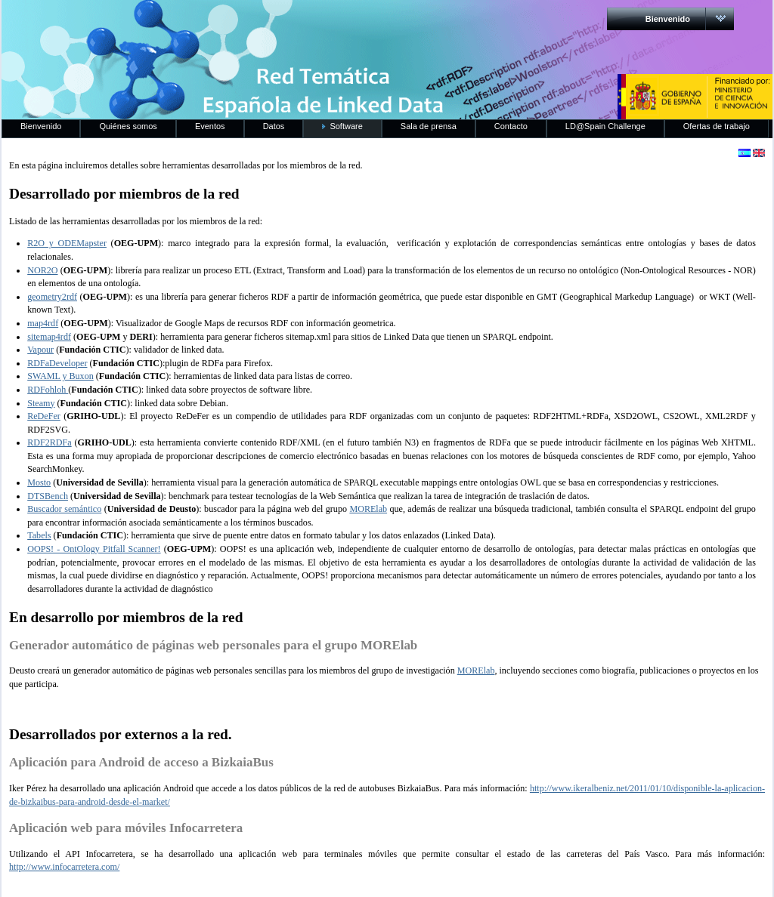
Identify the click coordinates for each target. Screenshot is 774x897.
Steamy (40, 403)
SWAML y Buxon (60, 376)
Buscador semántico (64, 509)
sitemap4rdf (49, 336)
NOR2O (42, 270)
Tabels (39, 535)
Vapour (40, 349)
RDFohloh (47, 389)
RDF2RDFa (49, 442)
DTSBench (47, 496)
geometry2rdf (52, 296)
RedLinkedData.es (159, 22)
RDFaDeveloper (57, 363)
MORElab (368, 509)
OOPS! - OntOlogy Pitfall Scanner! (93, 549)
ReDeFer (43, 416)
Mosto (39, 482)
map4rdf (42, 323)
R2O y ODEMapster (67, 243)
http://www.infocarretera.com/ (64, 867)
